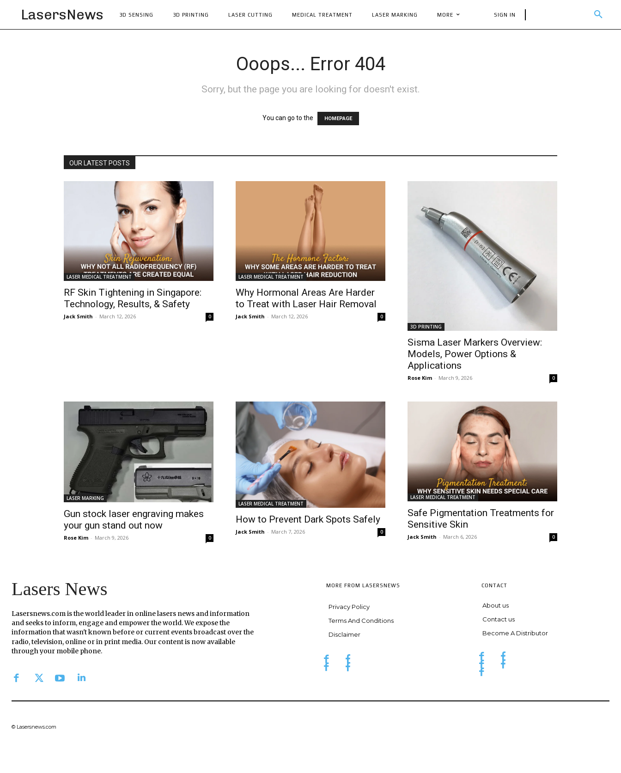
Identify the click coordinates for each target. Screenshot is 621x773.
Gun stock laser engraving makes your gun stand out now (134, 519)
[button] (598, 15)
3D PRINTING (426, 326)
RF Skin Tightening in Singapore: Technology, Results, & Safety (132, 298)
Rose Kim (420, 377)
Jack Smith (78, 316)
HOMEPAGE (338, 119)
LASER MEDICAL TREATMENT (99, 277)
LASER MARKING (85, 498)
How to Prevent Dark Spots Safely (308, 519)
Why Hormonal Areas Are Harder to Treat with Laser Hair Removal (306, 298)
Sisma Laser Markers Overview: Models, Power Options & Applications (475, 354)
